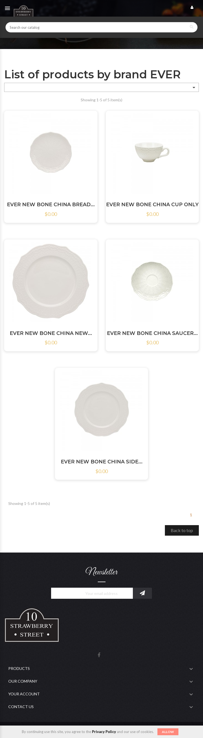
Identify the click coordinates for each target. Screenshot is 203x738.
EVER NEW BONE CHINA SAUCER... (152, 333)
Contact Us (21, 706)
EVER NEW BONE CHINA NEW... (51, 333)
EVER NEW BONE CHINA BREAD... (51, 205)
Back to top (182, 530)
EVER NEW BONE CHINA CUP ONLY (152, 205)
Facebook (98, 655)
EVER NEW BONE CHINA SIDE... (102, 462)
